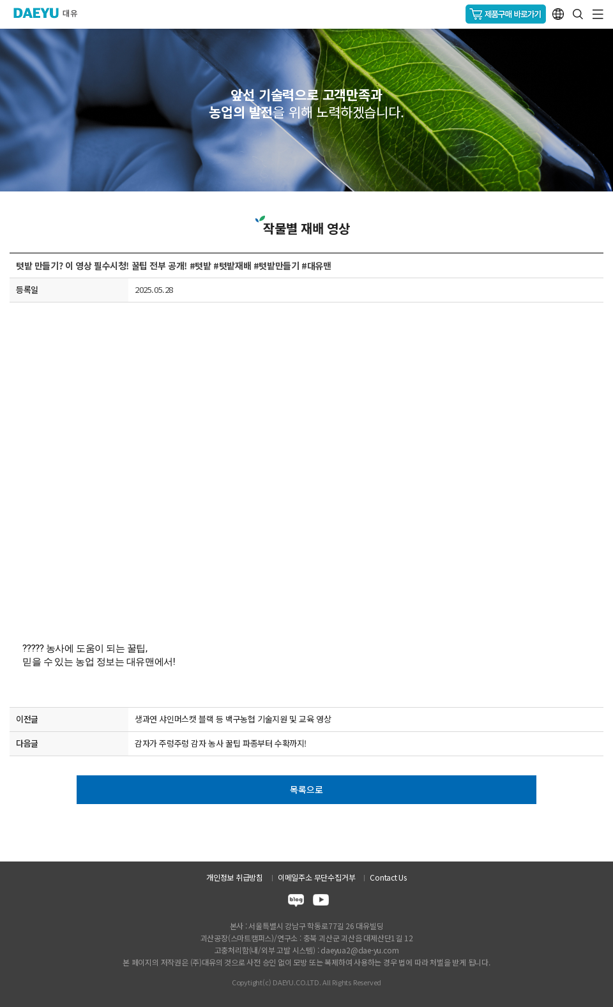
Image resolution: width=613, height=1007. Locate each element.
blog (296, 902)
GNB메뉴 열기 (598, 14)
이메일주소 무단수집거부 (316, 877)
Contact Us (388, 877)
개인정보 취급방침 (234, 877)
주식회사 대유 (51, 12)
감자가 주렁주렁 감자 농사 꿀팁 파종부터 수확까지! (220, 743)
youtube (321, 902)
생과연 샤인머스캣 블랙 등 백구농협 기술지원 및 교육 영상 (233, 719)
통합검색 (578, 14)
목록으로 (306, 789)
